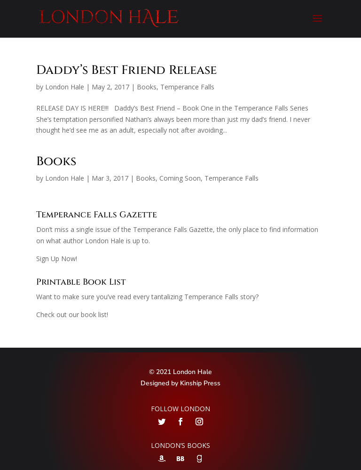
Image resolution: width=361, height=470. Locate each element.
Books (147, 86)
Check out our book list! (72, 314)
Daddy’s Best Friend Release (126, 70)
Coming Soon (180, 178)
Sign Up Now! (56, 258)
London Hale (64, 86)
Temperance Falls (187, 86)
